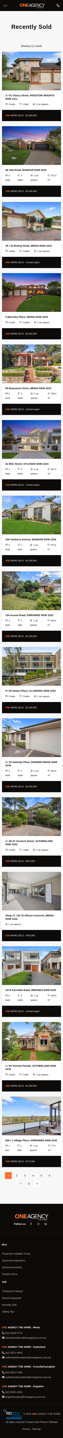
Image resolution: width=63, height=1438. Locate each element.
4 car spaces (35, 471)
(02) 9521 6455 (12, 1352)
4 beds (7, 177)
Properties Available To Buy (16, 1253)
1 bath (24, 104)
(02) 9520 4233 (12, 1392)
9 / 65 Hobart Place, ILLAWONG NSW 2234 (30, 690)
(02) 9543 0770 (12, 1333)
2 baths (20, 177)
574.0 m (51, 547)
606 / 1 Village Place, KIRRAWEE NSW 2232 (31, 1140)
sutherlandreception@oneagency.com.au (26, 1357)
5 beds (10, 322)
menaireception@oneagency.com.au (24, 1337)
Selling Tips (8, 1311)
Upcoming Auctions (12, 1267)
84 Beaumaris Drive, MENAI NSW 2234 (28, 388)
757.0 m (52, 177)
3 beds (10, 104)
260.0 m (52, 773)
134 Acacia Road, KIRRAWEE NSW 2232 (29, 615)
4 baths (20, 997)
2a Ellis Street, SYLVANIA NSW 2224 (26, 463)
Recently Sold (9, 1304)
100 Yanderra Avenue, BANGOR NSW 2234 (30, 539)
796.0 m (52, 395)
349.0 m (52, 997)
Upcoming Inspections (13, 1260)
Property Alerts (9, 1274)
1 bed (7, 1147)
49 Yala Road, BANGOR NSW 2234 (25, 169)
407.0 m (52, 471)
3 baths (24, 322)
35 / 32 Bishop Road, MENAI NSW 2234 (28, 245)
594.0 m (51, 622)
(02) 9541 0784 (12, 1372)
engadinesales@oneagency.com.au (23, 1396)
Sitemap (36, 1429)
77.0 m (51, 1147)
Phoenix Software (48, 1422)
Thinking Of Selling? (12, 1291)
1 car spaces (40, 104)
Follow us (20, 1223)
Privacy (26, 1429)
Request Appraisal (11, 1298)
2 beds (10, 696)
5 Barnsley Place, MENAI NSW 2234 (26, 316)
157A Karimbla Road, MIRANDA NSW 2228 (30, 990)
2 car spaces (35, 177)
